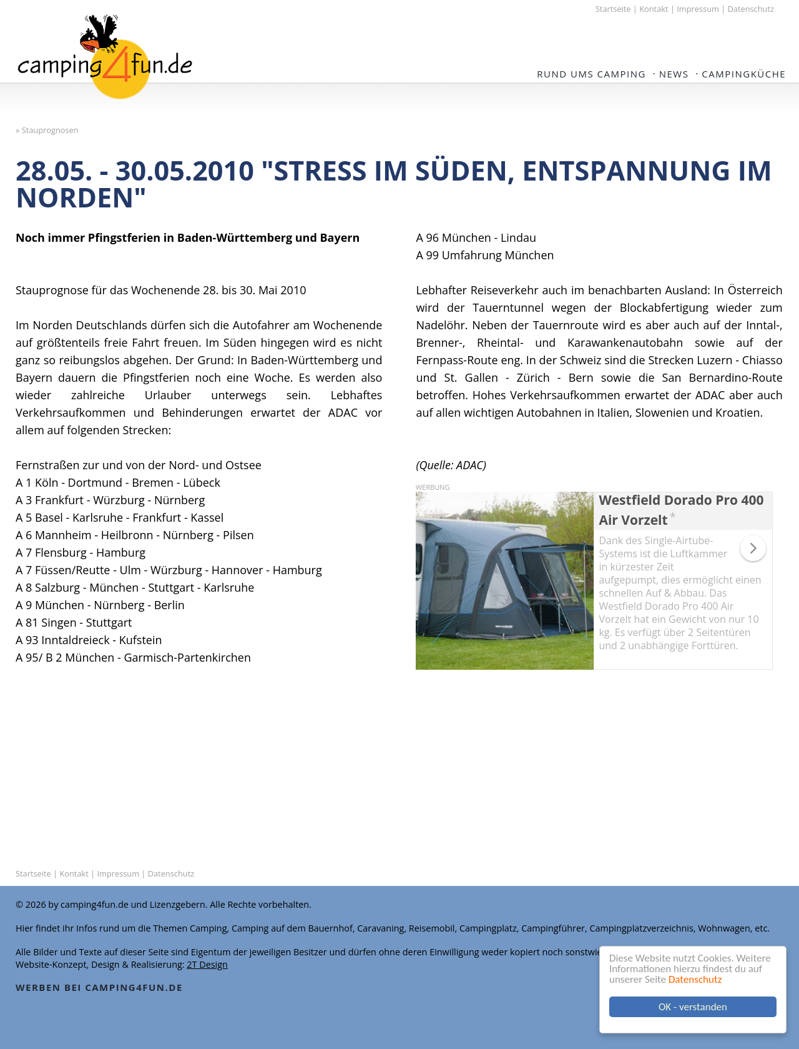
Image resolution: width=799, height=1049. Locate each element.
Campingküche (744, 73)
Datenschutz (695, 979)
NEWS (674, 73)
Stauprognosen (50, 130)
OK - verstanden (693, 1006)
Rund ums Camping (591, 73)
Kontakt (653, 8)
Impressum (698, 8)
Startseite (613, 8)
